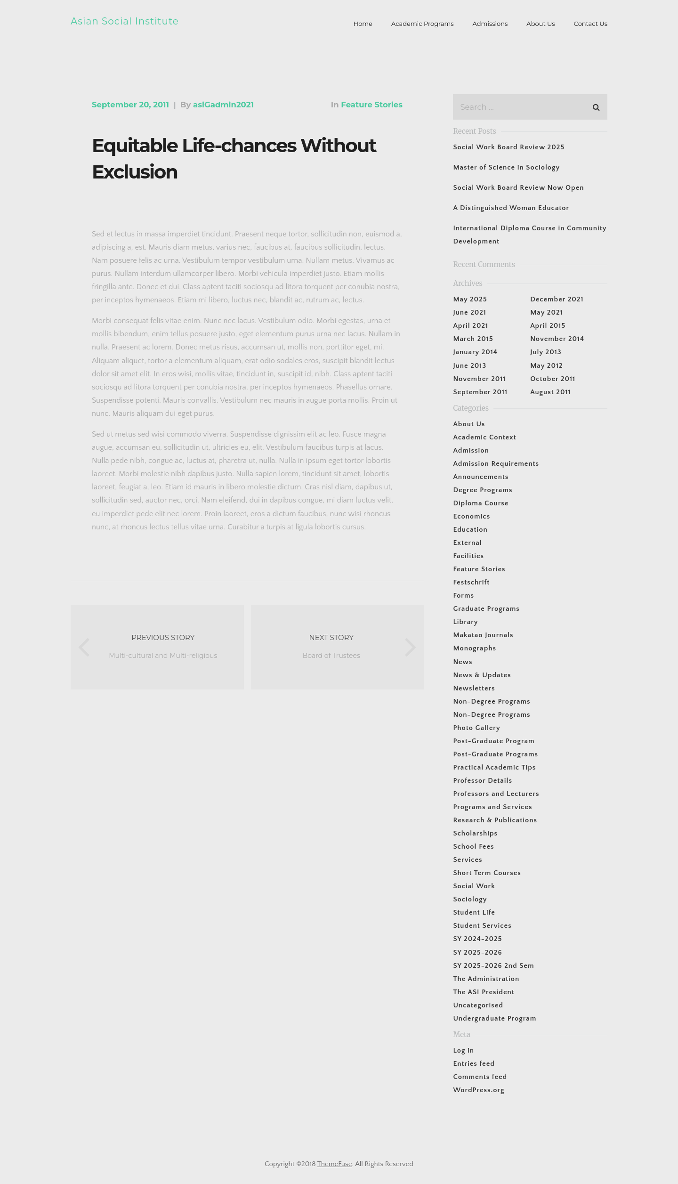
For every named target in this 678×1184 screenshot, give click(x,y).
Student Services (482, 926)
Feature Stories (372, 104)
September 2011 (480, 392)
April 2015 (547, 326)
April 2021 (470, 326)
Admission (471, 450)
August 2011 (550, 392)
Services (467, 860)
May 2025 (470, 299)
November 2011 (479, 379)
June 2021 (469, 312)
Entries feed (473, 1064)
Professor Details (482, 781)
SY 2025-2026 (477, 953)
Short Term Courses (487, 873)
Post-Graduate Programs (495, 754)
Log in (463, 1050)
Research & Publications (495, 820)
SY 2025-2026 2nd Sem (493, 966)
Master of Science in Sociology (506, 167)
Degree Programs (482, 490)
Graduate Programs (486, 609)
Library (465, 622)
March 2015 (473, 339)
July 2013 (545, 352)
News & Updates (482, 675)
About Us (469, 424)
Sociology (470, 899)
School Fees (473, 847)
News (462, 662)
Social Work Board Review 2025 (509, 147)
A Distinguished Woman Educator (511, 208)
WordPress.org (478, 1090)
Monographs (474, 648)
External (467, 543)
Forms (463, 596)
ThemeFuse (334, 1164)
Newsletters (474, 688)
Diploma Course (480, 503)
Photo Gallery (476, 728)
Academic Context (484, 437)
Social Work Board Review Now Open (518, 188)
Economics (471, 516)
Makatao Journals (483, 635)
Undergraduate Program (494, 1018)
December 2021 (556, 299)
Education (470, 530)
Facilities (468, 556)
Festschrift (471, 582)
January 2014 (475, 352)
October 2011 (552, 379)
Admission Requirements (496, 464)
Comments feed (480, 1077)
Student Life (474, 912)
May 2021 (546, 312)
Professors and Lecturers (496, 794)
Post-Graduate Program (493, 741)
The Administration (486, 979)
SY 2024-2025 (477, 939)
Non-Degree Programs (491, 701)
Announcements (480, 477)
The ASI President (483, 992)
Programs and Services (492, 807)
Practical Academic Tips (494, 767)
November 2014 (557, 339)
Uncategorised (478, 1005)
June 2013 (469, 366)
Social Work (474, 886)
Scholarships (475, 833)
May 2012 (546, 366)
